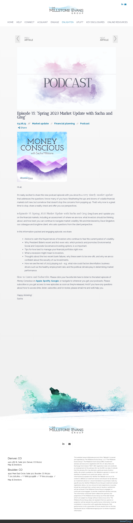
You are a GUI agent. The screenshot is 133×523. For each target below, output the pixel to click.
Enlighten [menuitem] (67, 22)
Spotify (46, 281)
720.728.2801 (14, 476)
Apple (39, 281)
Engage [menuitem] (55, 22)
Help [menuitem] (19, 22)
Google (55, 281)
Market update (40, 123)
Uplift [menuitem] (79, 22)
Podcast (84, 123)
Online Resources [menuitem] (117, 22)
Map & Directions (15, 465)
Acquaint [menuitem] (42, 22)
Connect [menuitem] (29, 22)
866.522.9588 (30, 476)
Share (22, 127)
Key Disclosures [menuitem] (95, 22)
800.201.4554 (47, 476)
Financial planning (64, 123)
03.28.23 (24, 123)
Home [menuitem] (10, 22)
